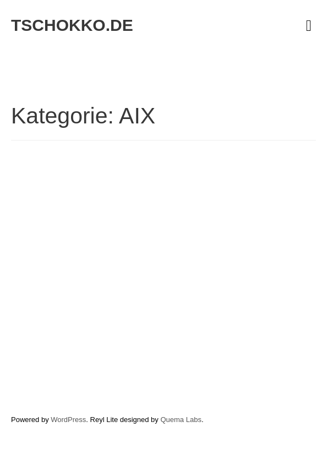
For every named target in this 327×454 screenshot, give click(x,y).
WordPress (68, 419)
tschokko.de (72, 25)
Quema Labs (180, 419)
